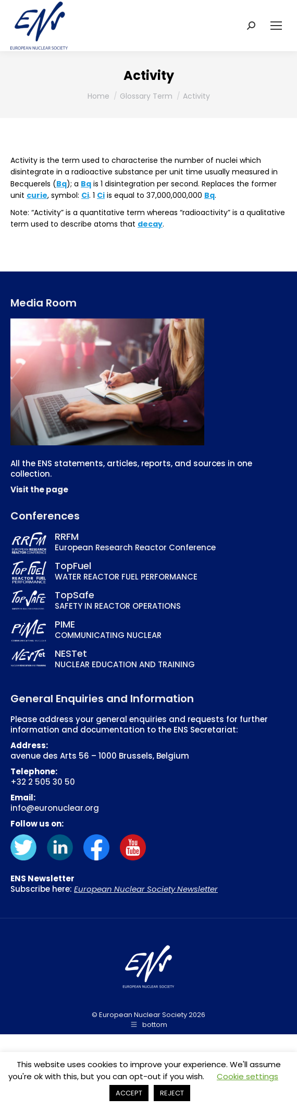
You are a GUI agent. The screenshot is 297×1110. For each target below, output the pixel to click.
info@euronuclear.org (54, 807)
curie (37, 195)
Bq (61, 184)
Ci (85, 195)
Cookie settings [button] (247, 1076)
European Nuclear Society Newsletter (146, 888)
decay (150, 224)
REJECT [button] (172, 1093)
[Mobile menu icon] (276, 25)
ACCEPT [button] (129, 1093)
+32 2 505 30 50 (42, 781)
